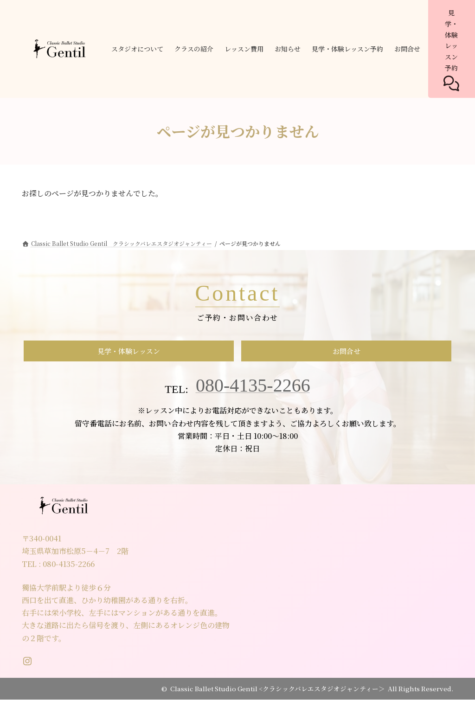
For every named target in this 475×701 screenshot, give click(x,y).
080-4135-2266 (253, 387)
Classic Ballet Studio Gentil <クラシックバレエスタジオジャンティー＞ (277, 690)
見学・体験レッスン (129, 352)
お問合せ (346, 352)
